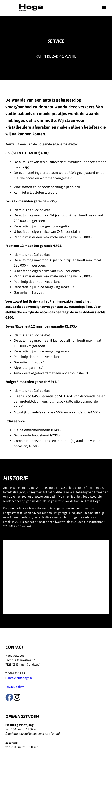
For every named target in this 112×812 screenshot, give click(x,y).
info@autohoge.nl (20, 678)
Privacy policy (14, 686)
